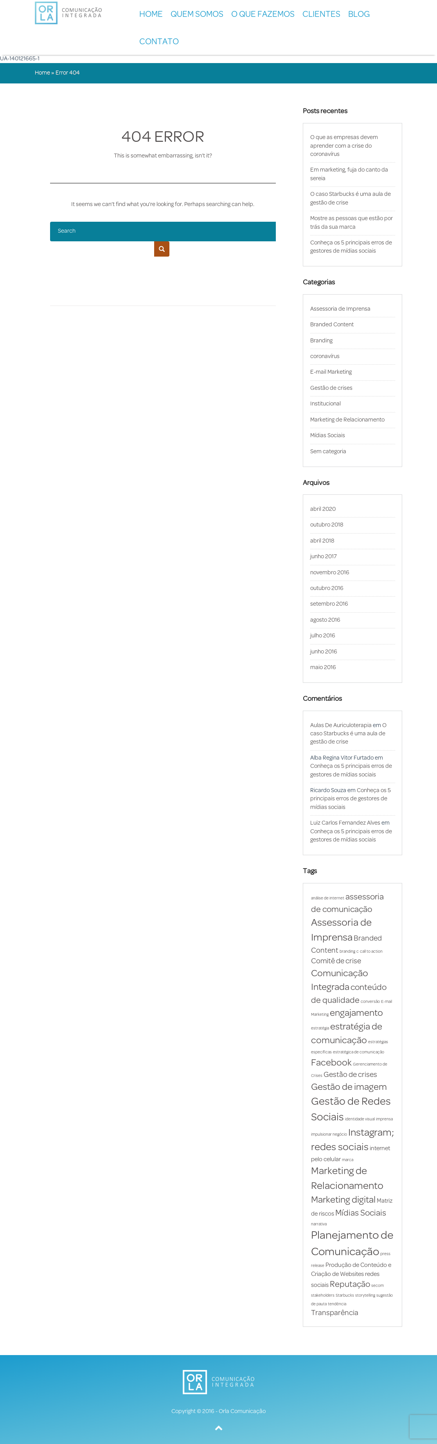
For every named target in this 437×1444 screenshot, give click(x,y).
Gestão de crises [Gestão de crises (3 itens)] (350, 1075)
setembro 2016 (329, 604)
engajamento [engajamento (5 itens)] (356, 1013)
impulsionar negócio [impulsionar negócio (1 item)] (329, 1134)
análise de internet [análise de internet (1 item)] (327, 898)
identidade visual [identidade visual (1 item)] (360, 1119)
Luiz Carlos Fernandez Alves (345, 823)
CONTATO (159, 42)
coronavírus (325, 356)
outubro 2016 (326, 588)
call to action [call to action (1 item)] (371, 952)
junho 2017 (323, 556)
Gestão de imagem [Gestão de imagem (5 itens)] (349, 1087)
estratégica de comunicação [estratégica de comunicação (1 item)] (358, 1052)
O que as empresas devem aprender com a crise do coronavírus (344, 146)
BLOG (359, 14)
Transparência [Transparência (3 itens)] (334, 1313)
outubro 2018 (326, 525)
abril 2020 (323, 509)
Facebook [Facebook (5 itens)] (331, 1063)
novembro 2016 (329, 572)
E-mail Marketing (331, 372)
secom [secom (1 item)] (377, 1286)
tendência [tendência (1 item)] (337, 1304)
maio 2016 (323, 667)
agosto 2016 (325, 620)
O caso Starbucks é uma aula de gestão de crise (348, 734)
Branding (321, 341)
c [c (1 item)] (357, 952)
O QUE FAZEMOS (263, 14)
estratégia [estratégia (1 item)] (320, 1028)
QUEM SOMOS (197, 14)
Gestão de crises (331, 388)
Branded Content (332, 325)
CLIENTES (321, 14)
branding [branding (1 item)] (347, 952)
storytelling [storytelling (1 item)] (365, 1295)
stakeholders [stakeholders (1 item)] (322, 1295)
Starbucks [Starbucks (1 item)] (345, 1295)
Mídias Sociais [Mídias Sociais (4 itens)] (360, 1213)
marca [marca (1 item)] (347, 1160)
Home (151, 14)
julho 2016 (322, 636)
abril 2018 (322, 541)
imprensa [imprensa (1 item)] (384, 1119)
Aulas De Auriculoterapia (341, 725)
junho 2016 (323, 652)
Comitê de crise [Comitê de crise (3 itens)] (336, 961)
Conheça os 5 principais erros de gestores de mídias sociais (350, 799)
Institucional (325, 404)
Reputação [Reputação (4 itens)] (350, 1284)
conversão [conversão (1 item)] (370, 1002)
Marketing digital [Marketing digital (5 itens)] (343, 1200)
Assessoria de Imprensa (340, 309)
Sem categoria (328, 451)
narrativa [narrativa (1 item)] (319, 1224)
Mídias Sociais (327, 435)
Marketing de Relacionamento (347, 420)
